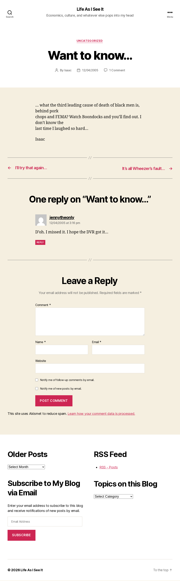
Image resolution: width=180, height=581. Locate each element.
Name (40, 342)
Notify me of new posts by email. (61, 389)
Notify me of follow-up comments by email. (67, 380)
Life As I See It (90, 9)
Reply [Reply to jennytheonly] (40, 242)
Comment (43, 305)
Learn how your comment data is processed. (101, 414)
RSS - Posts (108, 468)
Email (96, 342)
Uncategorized (90, 41)
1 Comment (118, 71)
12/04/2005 (90, 71)
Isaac (67, 71)
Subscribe (21, 536)
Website (40, 361)
